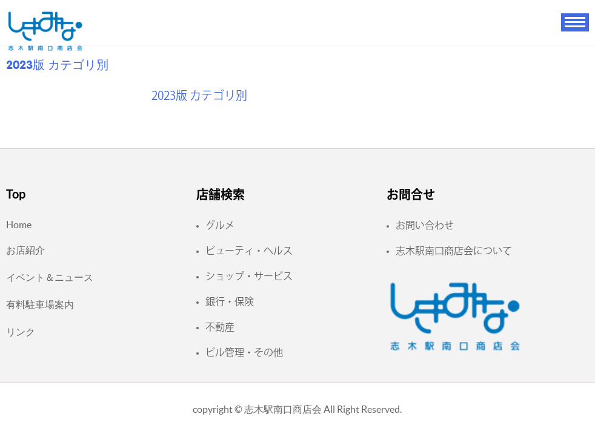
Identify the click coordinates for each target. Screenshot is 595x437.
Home (19, 224)
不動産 (219, 327)
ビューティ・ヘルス (249, 250)
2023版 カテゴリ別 (199, 95)
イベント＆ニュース (49, 277)
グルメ (219, 225)
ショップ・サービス (249, 276)
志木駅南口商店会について (454, 250)
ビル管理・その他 (244, 352)
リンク (20, 331)
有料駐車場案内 (40, 304)
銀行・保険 (229, 301)
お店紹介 (25, 250)
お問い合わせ (425, 225)
